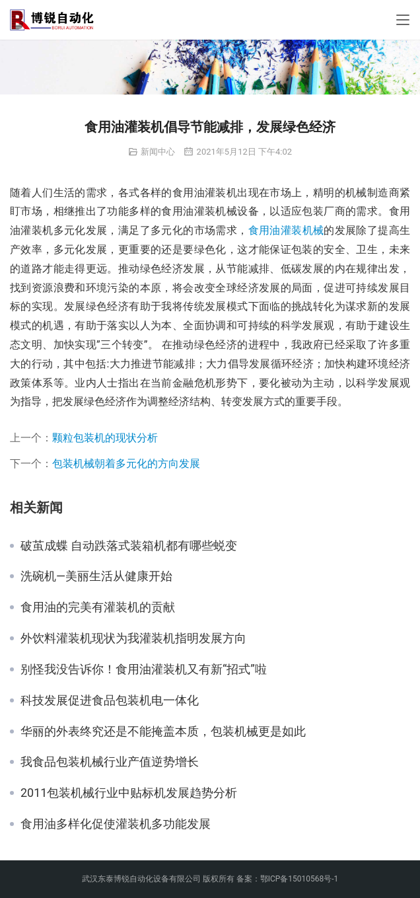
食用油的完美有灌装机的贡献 (97, 607)
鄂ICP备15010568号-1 (299, 878)
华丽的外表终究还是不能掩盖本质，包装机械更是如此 (163, 731)
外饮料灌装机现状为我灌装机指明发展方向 (133, 638)
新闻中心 (158, 152)
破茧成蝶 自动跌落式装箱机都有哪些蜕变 (128, 545)
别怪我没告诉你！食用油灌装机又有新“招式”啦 (143, 669)
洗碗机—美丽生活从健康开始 (96, 576)
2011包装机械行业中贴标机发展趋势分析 (128, 793)
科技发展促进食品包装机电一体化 (109, 700)
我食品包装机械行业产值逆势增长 (109, 761)
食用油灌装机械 (286, 230)
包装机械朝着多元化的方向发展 (126, 463)
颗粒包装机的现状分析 (105, 437)
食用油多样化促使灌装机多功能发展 (115, 824)
